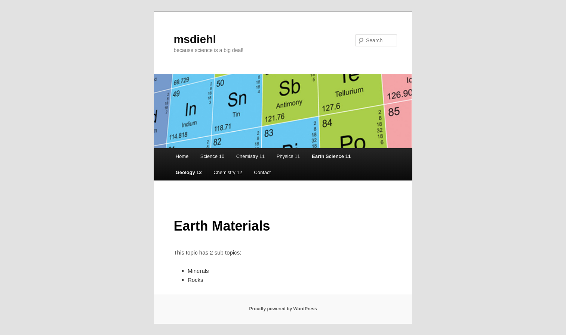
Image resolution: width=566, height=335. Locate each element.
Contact (262, 172)
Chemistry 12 (227, 172)
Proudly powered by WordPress (283, 308)
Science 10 (212, 156)
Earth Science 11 (331, 156)
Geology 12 (189, 172)
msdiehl (194, 39)
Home (182, 156)
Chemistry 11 (250, 156)
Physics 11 (288, 156)
